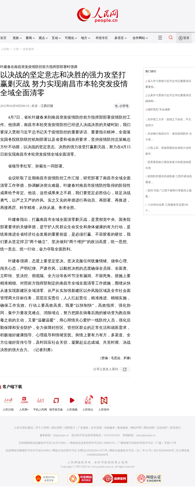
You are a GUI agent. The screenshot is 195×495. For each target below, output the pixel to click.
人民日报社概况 (23, 427)
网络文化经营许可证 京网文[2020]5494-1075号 (80, 450)
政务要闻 (28, 49)
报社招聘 (56, 427)
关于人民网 (42, 427)
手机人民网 (40, 402)
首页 (3, 38)
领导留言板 (56, 402)
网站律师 (149, 427)
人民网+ (24, 402)
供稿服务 (109, 427)
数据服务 (122, 427)
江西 (16, 49)
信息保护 (162, 427)
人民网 (5, 49)
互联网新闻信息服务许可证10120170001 (42, 442)
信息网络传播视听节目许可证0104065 (27, 450)
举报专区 (102, 38)
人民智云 (88, 402)
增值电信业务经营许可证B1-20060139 (92, 442)
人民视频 (72, 402)
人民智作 (104, 402)
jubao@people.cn (145, 435)
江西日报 (47, 105)
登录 (186, 38)
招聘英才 (69, 427)
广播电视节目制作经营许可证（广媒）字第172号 (147, 442)
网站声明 (136, 427)
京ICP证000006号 (164, 450)
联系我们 (175, 427)
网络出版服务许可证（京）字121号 (130, 450)
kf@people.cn (61, 435)
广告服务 (83, 427)
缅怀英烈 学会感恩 (159, 109)
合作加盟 (96, 427)
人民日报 (8, 402)
